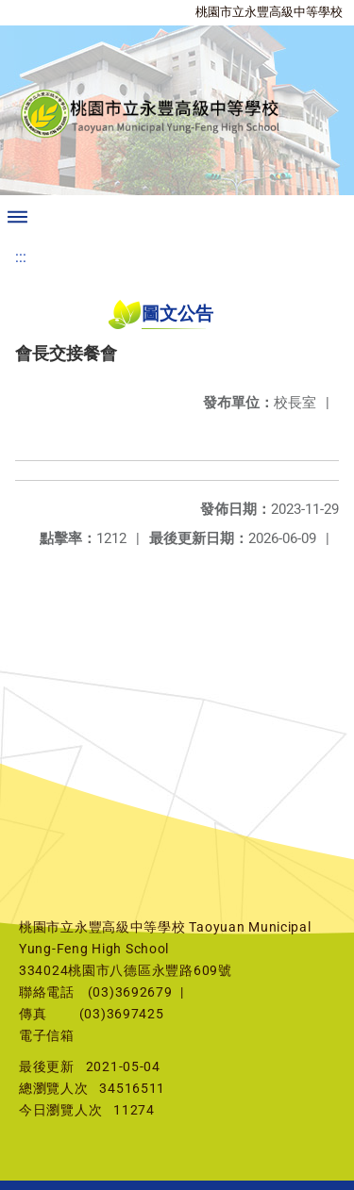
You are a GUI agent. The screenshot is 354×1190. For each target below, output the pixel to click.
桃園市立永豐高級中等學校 (269, 12)
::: (20, 257)
